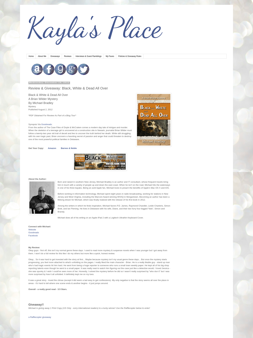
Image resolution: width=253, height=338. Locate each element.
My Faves (110, 56)
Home (31, 56)
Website (32, 229)
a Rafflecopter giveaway (39, 317)
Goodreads (46, 124)
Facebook (33, 235)
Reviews (67, 56)
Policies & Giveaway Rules (129, 56)
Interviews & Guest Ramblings (88, 56)
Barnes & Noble (69, 148)
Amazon (52, 148)
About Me (42, 56)
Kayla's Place (94, 27)
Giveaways (55, 56)
